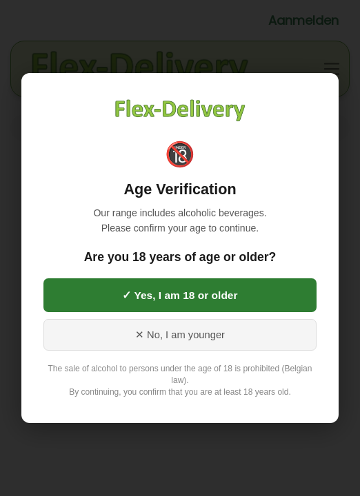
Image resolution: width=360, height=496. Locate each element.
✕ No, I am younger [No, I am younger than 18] (180, 334)
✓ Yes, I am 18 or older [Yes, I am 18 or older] (179, 295)
